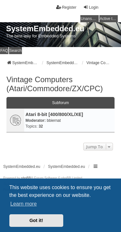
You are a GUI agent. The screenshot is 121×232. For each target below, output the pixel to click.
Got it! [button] (36, 220)
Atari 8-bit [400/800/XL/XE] (54, 114)
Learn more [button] (23, 204)
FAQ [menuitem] (4, 50)
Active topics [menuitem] (109, 18)
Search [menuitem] (15, 50)
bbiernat (54, 120)
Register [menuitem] (66, 7)
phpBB (26, 178)
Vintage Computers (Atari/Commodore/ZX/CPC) (54, 84)
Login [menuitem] (90, 7)
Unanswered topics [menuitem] (90, 18)
